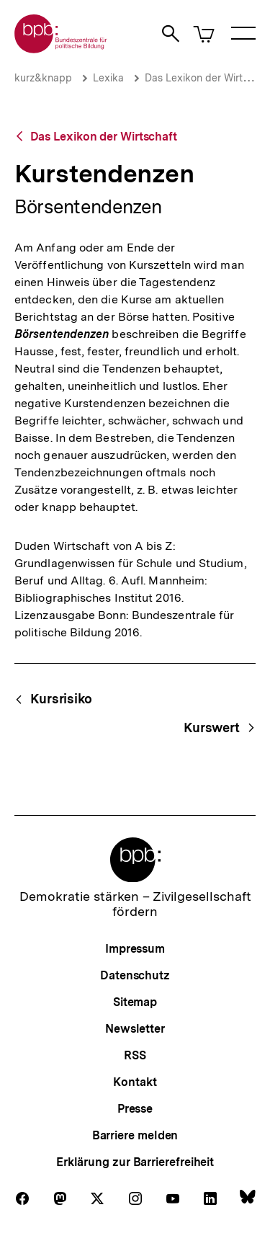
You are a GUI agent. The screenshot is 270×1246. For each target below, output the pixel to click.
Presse (135, 1109)
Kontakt (134, 1082)
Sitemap (135, 1002)
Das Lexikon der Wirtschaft (103, 136)
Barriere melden (135, 1135)
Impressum (135, 949)
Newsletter (135, 1029)
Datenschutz (135, 975)
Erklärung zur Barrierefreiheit (135, 1162)
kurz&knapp (43, 78)
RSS (135, 1055)
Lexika (108, 78)
